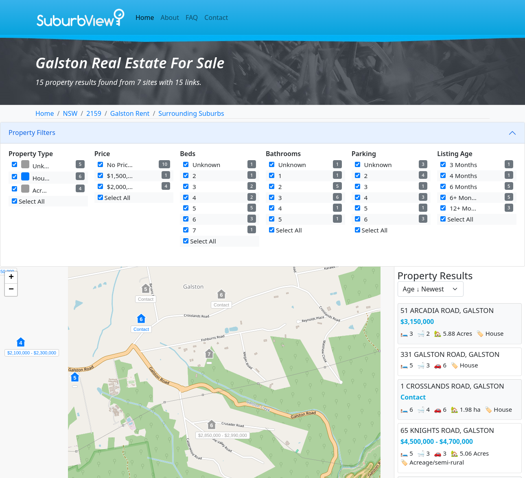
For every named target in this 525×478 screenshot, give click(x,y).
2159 (93, 113)
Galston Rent (130, 113)
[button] (75, 381)
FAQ (192, 17)
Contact (216, 17)
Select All (28, 201)
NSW (70, 113)
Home (145, 17)
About (170, 17)
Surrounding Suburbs (191, 113)
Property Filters (32, 132)
